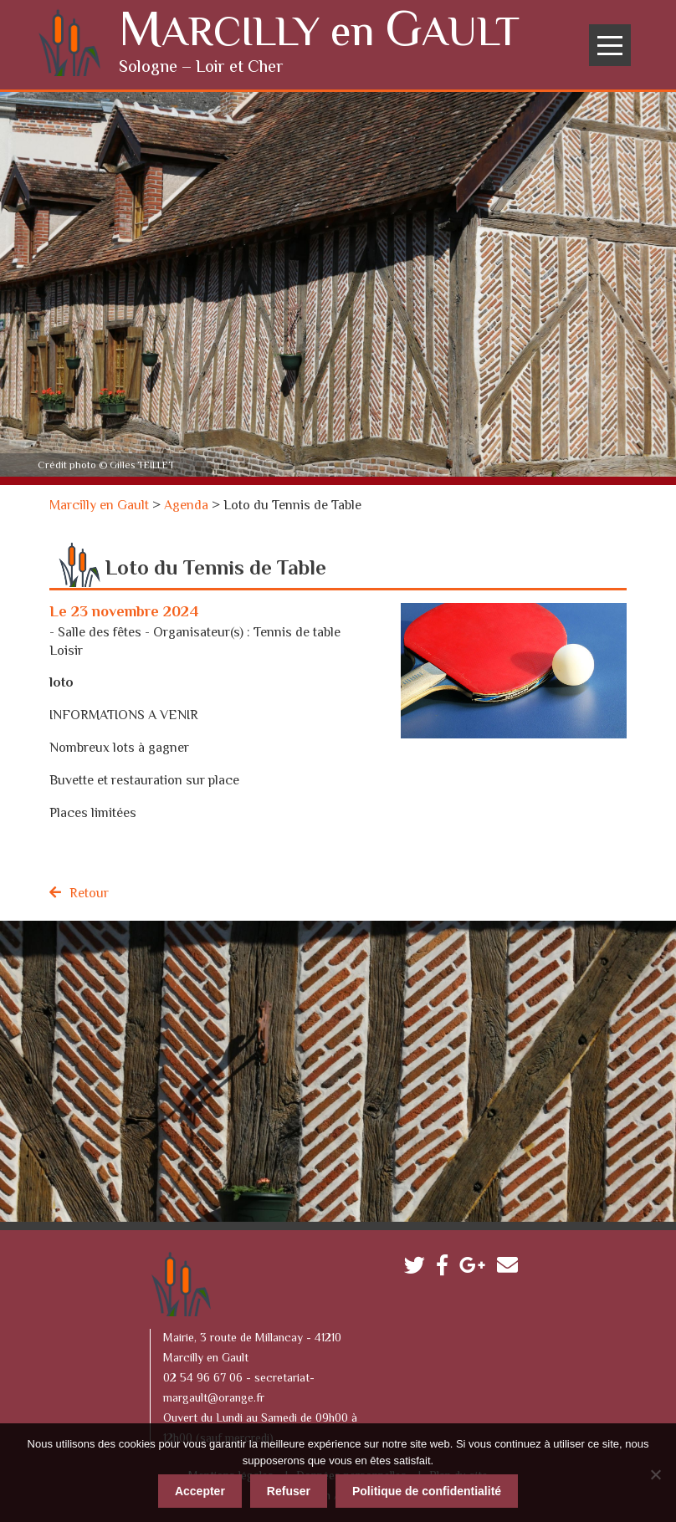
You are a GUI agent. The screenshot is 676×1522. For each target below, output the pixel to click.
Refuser (288, 1488)
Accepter (200, 1488)
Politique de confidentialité (426, 1488)
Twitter (418, 1266)
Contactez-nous (511, 1266)
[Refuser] (655, 1471)
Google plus (476, 1266)
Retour (89, 891)
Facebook (446, 1266)
